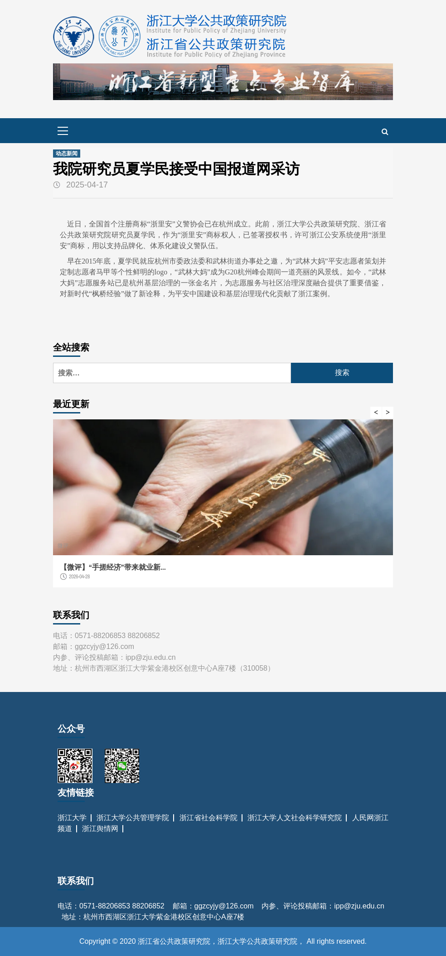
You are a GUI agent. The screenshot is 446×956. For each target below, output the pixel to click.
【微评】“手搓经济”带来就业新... (113, 567)
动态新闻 (67, 153)
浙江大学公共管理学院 (133, 817)
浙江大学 (72, 817)
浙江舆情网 (100, 828)
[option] (223, 507)
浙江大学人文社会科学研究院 (294, 817)
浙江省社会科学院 (208, 817)
